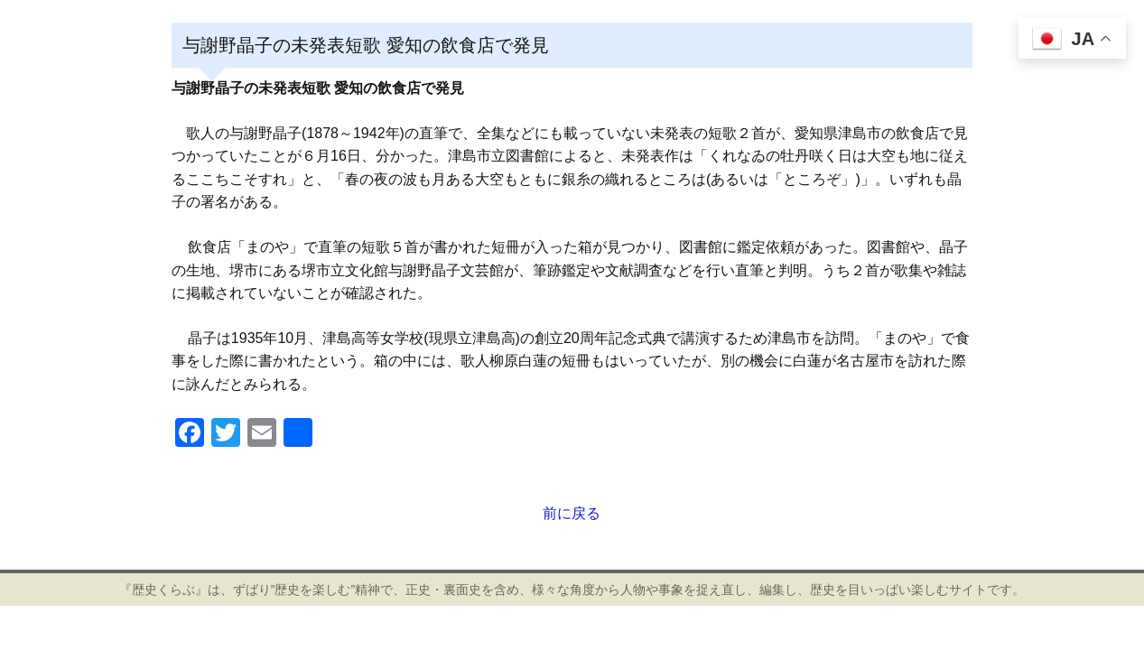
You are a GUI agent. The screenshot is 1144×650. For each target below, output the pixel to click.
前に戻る (571, 513)
